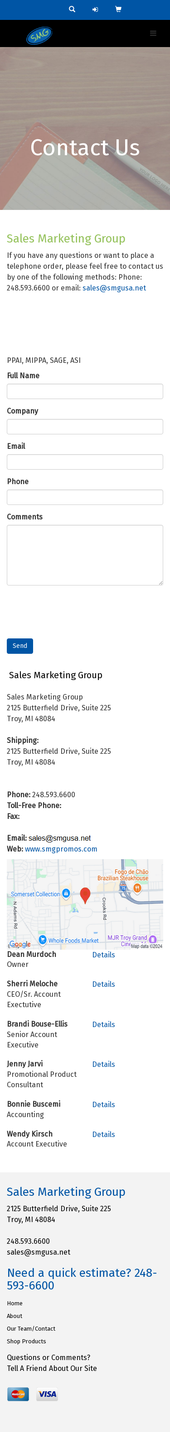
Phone (18, 481)
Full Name (23, 375)
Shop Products (26, 1341)
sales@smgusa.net (114, 288)
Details (103, 955)
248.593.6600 (28, 1241)
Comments (25, 517)
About (14, 1316)
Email (16, 446)
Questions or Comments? (48, 1357)
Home (15, 1303)
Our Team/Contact (31, 1328)
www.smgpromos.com (61, 849)
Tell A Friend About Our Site (52, 1368)
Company (22, 411)
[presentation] (76, 610)
